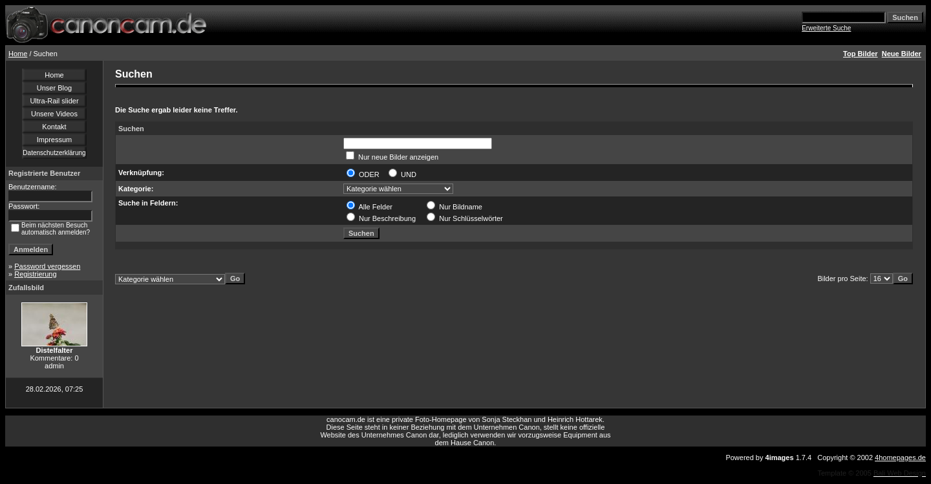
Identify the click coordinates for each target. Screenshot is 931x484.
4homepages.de (900, 457)
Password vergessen (47, 266)
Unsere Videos (54, 114)
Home (17, 54)
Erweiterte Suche (826, 28)
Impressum (54, 139)
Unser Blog (54, 88)
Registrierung (35, 274)
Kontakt (54, 127)
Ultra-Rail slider (54, 101)
